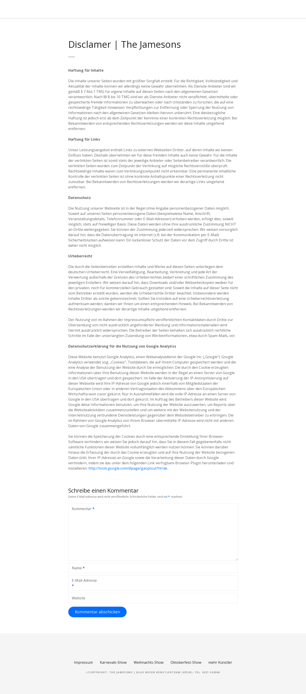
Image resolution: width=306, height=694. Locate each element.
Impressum (83, 662)
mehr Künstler (220, 662)
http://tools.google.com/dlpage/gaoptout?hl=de (127, 468)
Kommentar (81, 509)
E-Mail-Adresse (82, 583)
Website (78, 598)
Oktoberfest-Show (186, 662)
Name (76, 568)
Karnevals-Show (113, 662)
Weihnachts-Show (148, 662)
